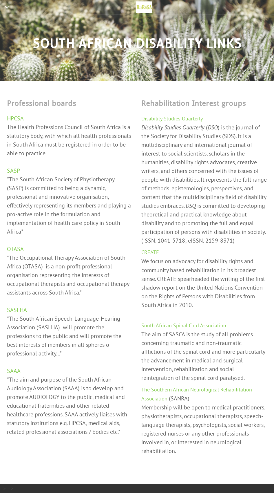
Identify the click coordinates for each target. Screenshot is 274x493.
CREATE (150, 252)
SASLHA (17, 310)
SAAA (14, 371)
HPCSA (15, 118)
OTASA (15, 249)
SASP (13, 170)
